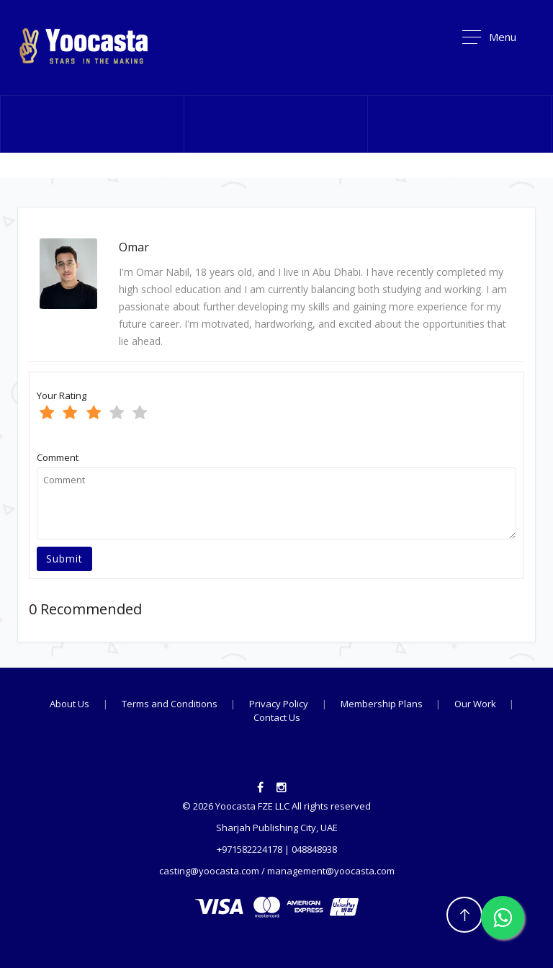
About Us (69, 703)
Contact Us (276, 717)
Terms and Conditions (171, 703)
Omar (134, 247)
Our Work (476, 703)
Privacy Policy (278, 703)
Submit (64, 558)
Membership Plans (383, 703)
